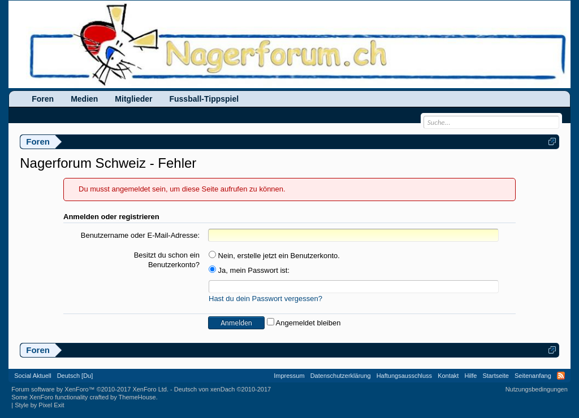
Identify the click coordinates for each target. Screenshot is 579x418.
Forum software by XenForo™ (89, 389)
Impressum (289, 375)
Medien (84, 98)
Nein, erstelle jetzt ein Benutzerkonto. (274, 255)
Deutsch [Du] (75, 375)
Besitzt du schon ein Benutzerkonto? (167, 260)
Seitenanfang (533, 375)
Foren (43, 98)
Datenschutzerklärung (340, 375)
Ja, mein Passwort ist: (249, 270)
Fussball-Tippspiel (204, 98)
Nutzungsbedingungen (536, 389)
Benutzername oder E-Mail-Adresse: (140, 235)
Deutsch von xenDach (222, 389)
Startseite (495, 375)
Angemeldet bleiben (304, 323)
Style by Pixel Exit (39, 405)
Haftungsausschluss (404, 375)
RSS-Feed (561, 376)
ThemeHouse (137, 397)
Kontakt (448, 375)
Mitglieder (133, 98)
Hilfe (470, 375)
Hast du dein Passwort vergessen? (265, 298)
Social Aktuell (32, 375)
